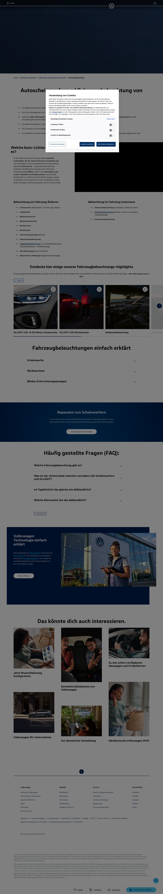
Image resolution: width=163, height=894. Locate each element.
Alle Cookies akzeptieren (106, 144)
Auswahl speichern (87, 144)
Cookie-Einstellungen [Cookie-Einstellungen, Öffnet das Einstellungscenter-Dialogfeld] (57, 144)
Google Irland (56, 112)
